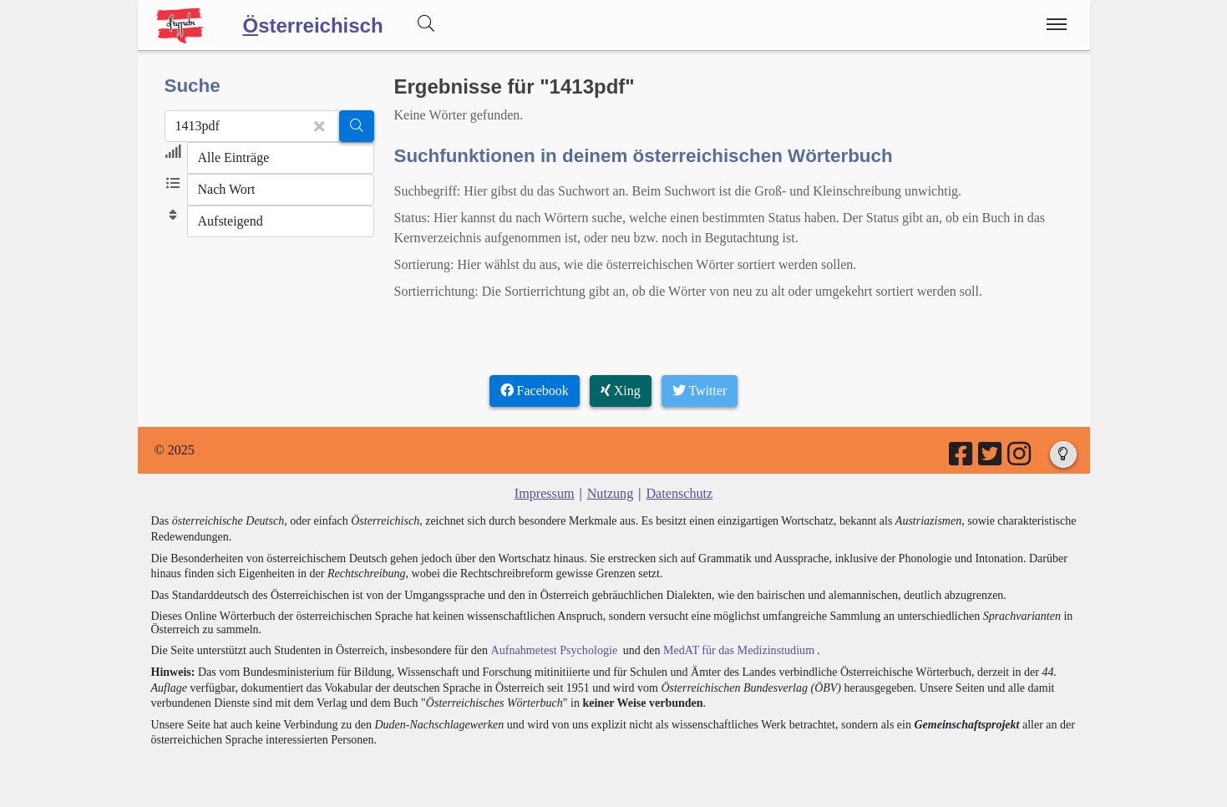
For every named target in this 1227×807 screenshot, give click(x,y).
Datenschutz (679, 493)
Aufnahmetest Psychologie (553, 649)
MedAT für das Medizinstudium (737, 649)
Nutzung (610, 493)
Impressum (545, 493)
